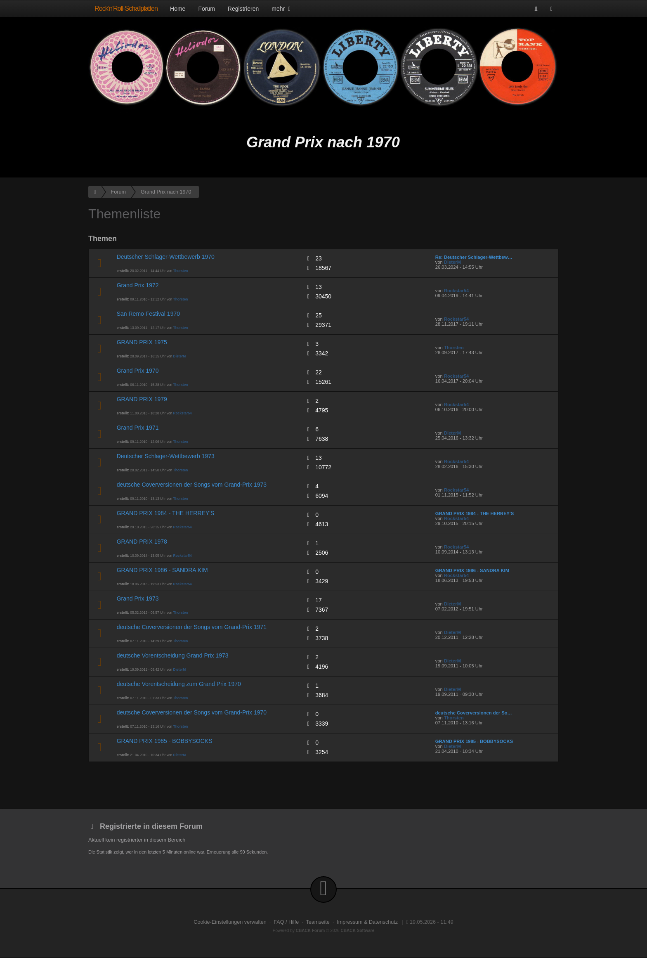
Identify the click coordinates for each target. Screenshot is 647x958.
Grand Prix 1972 (138, 285)
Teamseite (317, 922)
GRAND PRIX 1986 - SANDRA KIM (162, 570)
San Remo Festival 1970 (148, 313)
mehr (282, 8)
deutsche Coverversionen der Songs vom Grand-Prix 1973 (192, 484)
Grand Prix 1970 (138, 370)
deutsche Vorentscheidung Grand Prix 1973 (173, 655)
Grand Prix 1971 (138, 427)
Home (177, 8)
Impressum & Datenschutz (367, 922)
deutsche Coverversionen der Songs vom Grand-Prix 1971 (192, 627)
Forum (206, 8)
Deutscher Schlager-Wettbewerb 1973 (166, 456)
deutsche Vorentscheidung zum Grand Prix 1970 (179, 684)
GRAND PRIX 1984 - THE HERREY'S (166, 513)
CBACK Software (358, 930)
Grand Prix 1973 (138, 598)
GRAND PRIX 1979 (142, 399)
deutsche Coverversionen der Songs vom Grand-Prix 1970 (192, 712)
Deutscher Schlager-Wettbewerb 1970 (166, 256)
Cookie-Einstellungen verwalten (230, 922)
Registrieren (243, 8)
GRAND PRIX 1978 (142, 541)
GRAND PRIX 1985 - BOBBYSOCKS (165, 741)
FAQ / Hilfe (286, 922)
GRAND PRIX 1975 (142, 342)
